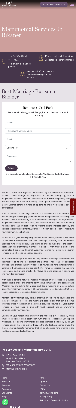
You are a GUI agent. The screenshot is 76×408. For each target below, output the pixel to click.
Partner (43, 377)
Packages (6, 389)
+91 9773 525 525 (53, 4)
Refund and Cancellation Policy (54, 400)
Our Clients (7, 392)
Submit (11, 168)
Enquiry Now (73, 207)
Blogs (4, 396)
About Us (6, 381)
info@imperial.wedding (16, 369)
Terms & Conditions (49, 392)
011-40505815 (13, 365)
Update (43, 381)
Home (4, 377)
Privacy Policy (46, 396)
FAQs (42, 389)
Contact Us (45, 385)
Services (6, 385)
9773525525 (28, 365)
